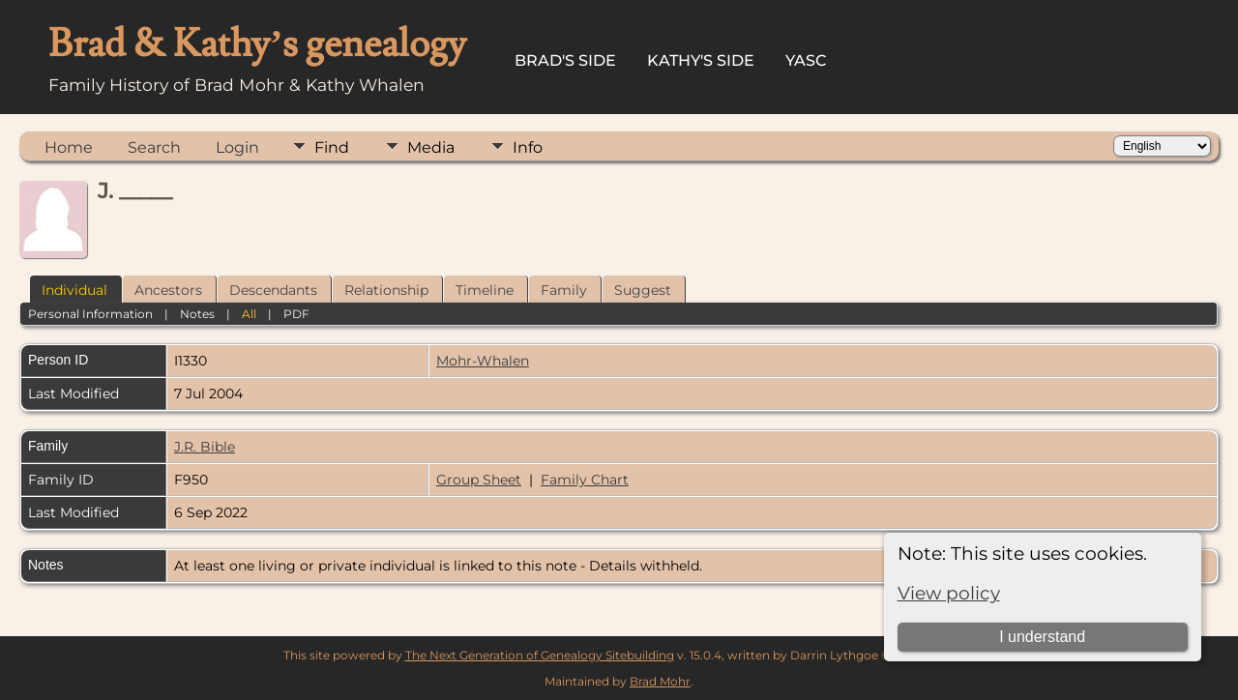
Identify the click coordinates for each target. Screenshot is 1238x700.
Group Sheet (478, 479)
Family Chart (585, 479)
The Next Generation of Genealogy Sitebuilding (539, 655)
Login (237, 147)
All (249, 313)
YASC (806, 60)
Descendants (273, 290)
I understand (1042, 636)
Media (431, 147)
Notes (197, 313)
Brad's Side (565, 60)
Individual (74, 290)
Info (528, 147)
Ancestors (168, 290)
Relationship (386, 290)
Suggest (642, 290)
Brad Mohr (660, 681)
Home (68, 147)
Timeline (485, 290)
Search (154, 147)
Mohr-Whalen (482, 360)
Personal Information (90, 313)
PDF (296, 313)
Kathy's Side (700, 60)
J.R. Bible (204, 446)
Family (564, 290)
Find (331, 147)
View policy (949, 593)
